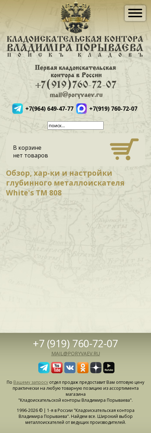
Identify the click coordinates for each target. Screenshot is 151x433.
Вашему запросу (30, 382)
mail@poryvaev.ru (75, 353)
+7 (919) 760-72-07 (75, 343)
